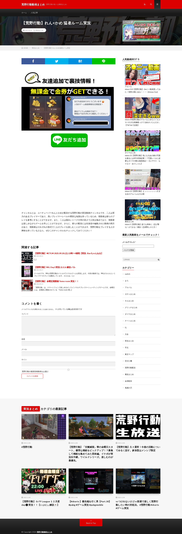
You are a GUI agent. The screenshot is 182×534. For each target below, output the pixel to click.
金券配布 (128, 377)
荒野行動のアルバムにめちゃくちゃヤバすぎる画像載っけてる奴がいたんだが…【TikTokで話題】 (142, 122)
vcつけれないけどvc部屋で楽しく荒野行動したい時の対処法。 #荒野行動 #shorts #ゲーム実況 (137, 501)
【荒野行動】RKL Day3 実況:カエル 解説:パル (54, 267)
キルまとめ (129, 298)
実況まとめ (39, 30)
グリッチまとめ (131, 305)
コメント (25, 314)
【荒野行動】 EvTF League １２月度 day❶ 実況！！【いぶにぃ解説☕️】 (40, 499)
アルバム (128, 86)
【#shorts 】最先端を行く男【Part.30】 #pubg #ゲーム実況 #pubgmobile (90, 499)
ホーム (24, 13)
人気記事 (34, 13)
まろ (126, 279)
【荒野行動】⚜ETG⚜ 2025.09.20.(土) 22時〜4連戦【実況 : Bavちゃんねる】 (68, 253)
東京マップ (129, 351)
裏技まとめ (129, 220)
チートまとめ (130, 318)
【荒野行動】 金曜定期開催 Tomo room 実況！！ (56, 281)
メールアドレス (129, 240)
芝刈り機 (128, 358)
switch (127, 272)
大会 (126, 331)
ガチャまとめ (130, 292)
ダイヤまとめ (130, 152)
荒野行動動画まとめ (44, 528)
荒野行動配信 (130, 364)
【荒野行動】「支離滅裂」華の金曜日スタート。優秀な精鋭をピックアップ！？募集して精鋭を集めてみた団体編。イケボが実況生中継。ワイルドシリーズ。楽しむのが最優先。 (91, 450)
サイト (24, 360)
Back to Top (91, 519)
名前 (23, 339)
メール (24, 349)
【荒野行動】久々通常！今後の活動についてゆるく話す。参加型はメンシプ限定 (138, 445)
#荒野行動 (26, 443)
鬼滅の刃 (128, 384)
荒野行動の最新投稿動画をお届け (68, 370)
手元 (126, 344)
